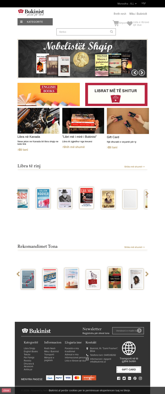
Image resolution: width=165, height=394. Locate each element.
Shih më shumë (73, 147)
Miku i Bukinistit (138, 13)
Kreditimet (70, 351)
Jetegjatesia (30, 292)
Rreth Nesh (49, 348)
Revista (27, 361)
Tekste (27, 354)
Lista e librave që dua (75, 361)
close (6, 390)
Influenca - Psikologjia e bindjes (50, 297)
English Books (31, 351)
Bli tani (23, 149)
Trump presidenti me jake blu (93, 216)
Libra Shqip (29, 348)
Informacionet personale (77, 358)
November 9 (50, 213)
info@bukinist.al (98, 362)
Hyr (144, 3)
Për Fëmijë (29, 358)
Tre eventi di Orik (136, 213)
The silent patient (28, 213)
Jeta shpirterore (137, 294)
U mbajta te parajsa (72, 294)
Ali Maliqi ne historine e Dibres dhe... (115, 218)
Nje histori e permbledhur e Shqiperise (95, 298)
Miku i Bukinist (51, 351)
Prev (134, 73)
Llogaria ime (73, 342)
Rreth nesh (120, 13)
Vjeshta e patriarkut (115, 294)
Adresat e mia (72, 354)
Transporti (49, 354)
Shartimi (72, 212)
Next (142, 73)
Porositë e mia (72, 348)
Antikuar (28, 369)
